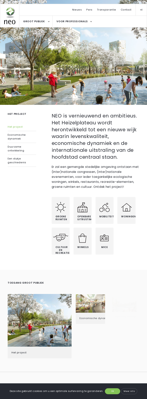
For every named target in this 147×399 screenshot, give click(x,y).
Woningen (128, 216)
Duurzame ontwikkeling (16, 148)
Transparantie (106, 9)
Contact (126, 9)
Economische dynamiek (17, 136)
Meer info (129, 391)
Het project (15, 126)
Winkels (83, 247)
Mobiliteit (106, 216)
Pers (89, 9)
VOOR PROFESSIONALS (72, 21)
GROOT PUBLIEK (34, 21)
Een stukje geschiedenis (17, 160)
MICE (104, 247)
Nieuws (77, 9)
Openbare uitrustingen (84, 218)
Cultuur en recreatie (63, 249)
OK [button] (112, 391)
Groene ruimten (61, 218)
